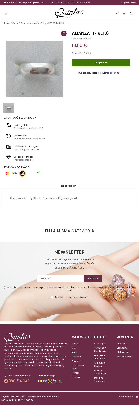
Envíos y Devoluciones (101, 372)
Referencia (77, 38)
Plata (74, 352)
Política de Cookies (99, 364)
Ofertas (76, 377)
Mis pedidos (123, 348)
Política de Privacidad (99, 357)
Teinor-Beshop (25, 399)
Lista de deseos (124, 356)
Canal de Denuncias (99, 379)
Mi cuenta (122, 343)
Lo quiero (101, 62)
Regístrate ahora (128, 2)
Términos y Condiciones (100, 350)
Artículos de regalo (78, 367)
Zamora (76, 361)
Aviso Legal (99, 343)
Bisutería (76, 356)
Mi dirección (123, 352)
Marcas (75, 372)
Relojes (75, 343)
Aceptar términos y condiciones (71, 297)
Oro (74, 348)
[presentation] (69, 308)
